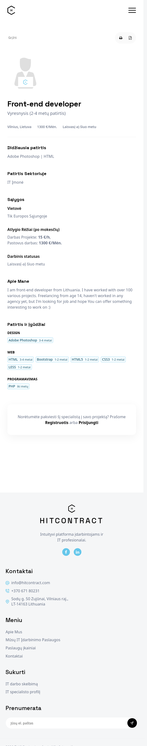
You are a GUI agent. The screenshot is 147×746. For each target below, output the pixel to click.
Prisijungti (88, 422)
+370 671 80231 (23, 590)
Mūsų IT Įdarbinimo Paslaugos (33, 639)
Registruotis (56, 422)
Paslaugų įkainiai (21, 648)
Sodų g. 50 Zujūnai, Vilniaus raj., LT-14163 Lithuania (37, 601)
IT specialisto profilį (23, 691)
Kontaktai (14, 656)
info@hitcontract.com (28, 582)
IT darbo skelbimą (22, 684)
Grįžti (12, 37)
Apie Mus (14, 631)
